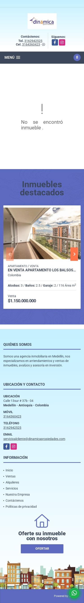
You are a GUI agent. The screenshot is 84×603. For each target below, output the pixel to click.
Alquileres (12, 482)
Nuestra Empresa (18, 494)
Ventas (10, 476)
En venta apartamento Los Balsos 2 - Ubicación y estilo (42, 270)
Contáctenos (15, 500)
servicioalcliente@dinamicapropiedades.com (34, 439)
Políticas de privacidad (21, 506)
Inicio (9, 470)
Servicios (12, 488)
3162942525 (33, 41)
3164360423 (31, 44)
